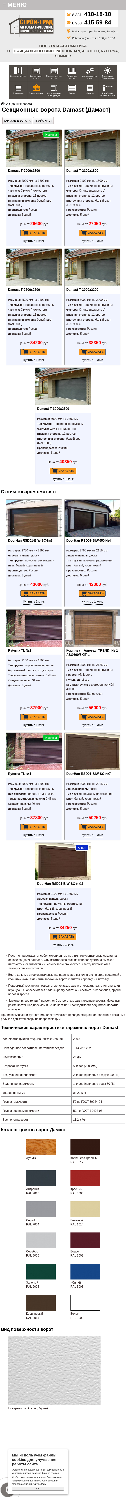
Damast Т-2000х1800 (24, 171)
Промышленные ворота (54, 77)
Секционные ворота (36, 77)
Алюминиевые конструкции (54, 94)
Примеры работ (36, 93)
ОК (38, 1488)
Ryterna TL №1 (19, 774)
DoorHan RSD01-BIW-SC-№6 (30, 540)
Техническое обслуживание (107, 77)
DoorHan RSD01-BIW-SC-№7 (88, 774)
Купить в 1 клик (33, 240)
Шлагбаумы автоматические (107, 94)
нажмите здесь (37, 1484)
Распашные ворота (71, 77)
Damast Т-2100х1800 (82, 171)
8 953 (89, 23)
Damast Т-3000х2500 (53, 409)
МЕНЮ (14, 4)
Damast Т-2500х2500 (24, 290)
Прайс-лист (43, 120)
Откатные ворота (18, 76)
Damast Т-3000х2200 (82, 290)
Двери (72, 93)
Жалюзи (90, 93)
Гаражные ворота (17, 120)
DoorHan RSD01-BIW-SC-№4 (88, 540)
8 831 (89, 15)
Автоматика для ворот (89, 77)
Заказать (34, 233)
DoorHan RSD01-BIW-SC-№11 (60, 884)
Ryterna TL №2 (19, 650)
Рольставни (18, 93)
